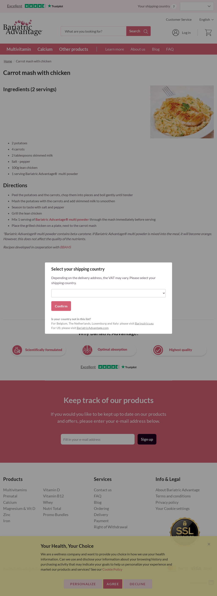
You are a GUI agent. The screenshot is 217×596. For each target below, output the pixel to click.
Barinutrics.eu (144, 323)
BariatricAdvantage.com (93, 327)
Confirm (61, 306)
